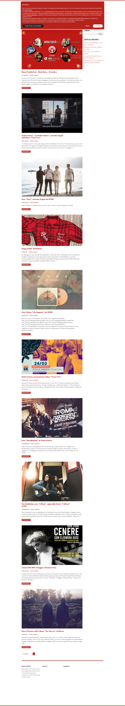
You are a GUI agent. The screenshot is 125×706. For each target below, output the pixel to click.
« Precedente (25, 653)
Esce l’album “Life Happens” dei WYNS (37, 312)
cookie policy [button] (28, 10)
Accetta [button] (98, 26)
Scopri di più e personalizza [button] (33, 26)
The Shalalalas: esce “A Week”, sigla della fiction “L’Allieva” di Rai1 (46, 505)
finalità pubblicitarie (32, 15)
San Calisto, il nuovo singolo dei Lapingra (92, 52)
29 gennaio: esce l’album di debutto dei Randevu (93, 48)
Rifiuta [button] (87, 26)
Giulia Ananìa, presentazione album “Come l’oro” (41, 377)
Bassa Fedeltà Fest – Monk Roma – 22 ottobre (39, 72)
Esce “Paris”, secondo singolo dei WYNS (38, 199)
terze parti (49, 11)
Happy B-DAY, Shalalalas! (32, 249)
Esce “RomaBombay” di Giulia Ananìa (37, 440)
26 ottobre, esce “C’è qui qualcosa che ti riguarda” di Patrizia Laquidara (93, 61)
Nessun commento (34, 75)
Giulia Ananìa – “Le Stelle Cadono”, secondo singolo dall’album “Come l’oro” (42, 136)
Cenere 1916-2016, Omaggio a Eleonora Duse (39, 568)
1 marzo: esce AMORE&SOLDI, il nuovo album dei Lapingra (93, 43)
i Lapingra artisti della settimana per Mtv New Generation (92, 57)
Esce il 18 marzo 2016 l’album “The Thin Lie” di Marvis (43, 631)
